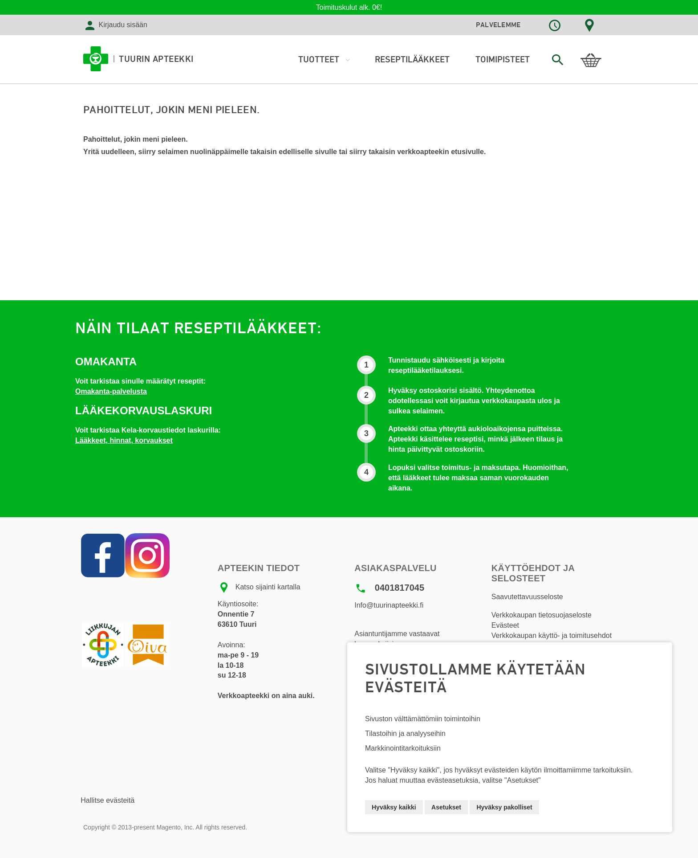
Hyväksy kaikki (394, 807)
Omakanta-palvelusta (111, 391)
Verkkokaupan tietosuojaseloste (541, 615)
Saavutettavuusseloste (527, 597)
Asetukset (446, 807)
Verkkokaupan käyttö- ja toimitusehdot (551, 635)
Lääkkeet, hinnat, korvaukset (124, 440)
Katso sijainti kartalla (267, 587)
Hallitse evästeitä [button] (107, 800)
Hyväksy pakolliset (504, 807)
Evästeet (505, 625)
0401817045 (399, 587)
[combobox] (557, 60)
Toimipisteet (502, 59)
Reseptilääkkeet (412, 59)
